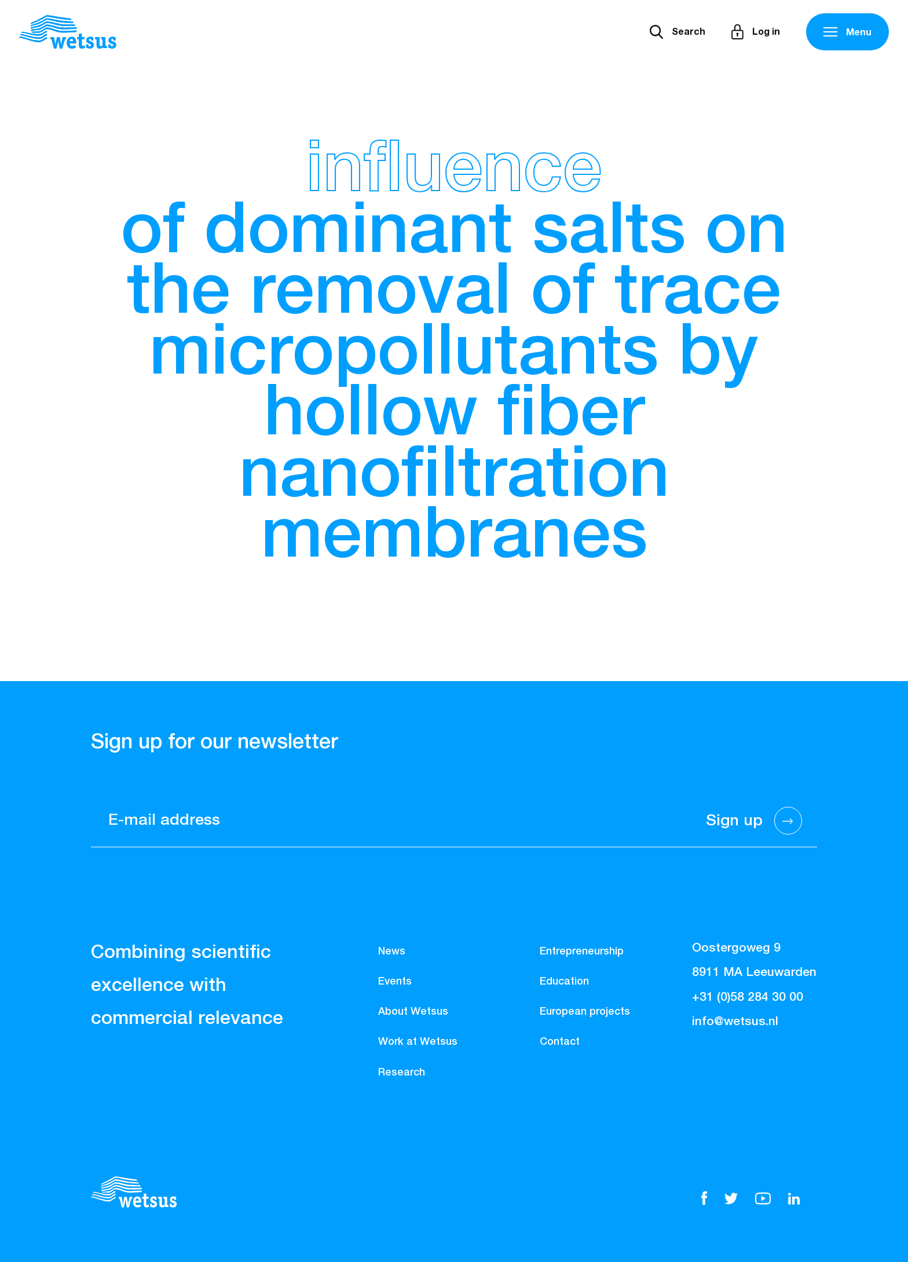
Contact (560, 1042)
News (391, 951)
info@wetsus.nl (735, 1022)
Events (395, 981)
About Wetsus (413, 1012)
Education (564, 981)
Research (401, 1072)
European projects (585, 1012)
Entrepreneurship (582, 951)
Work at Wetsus (417, 1042)
